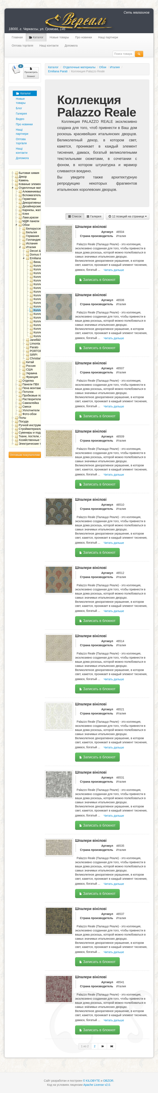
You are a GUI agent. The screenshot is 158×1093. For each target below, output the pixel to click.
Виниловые (39, 262)
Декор (21, 176)
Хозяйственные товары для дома (39, 440)
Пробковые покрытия (35, 395)
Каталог (36, 37)
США (27, 369)
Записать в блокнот (97, 280)
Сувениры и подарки (30, 432)
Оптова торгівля (22, 45)
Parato (32, 347)
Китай (28, 362)
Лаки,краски (28, 217)
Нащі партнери (108, 37)
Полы (20, 417)
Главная (17, 37)
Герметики (27, 199)
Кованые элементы (29, 184)
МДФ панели (29, 221)
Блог (19, 108)
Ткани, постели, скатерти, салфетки (40, 436)
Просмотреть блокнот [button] (31, 72)
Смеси (25, 406)
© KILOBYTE (91, 1080)
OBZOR (108, 1080)
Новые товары (59, 37)
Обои (24, 224)
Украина (29, 373)
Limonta (33, 343)
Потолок (26, 391)
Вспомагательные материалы (40, 195)
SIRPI (31, 354)
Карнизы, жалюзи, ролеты (38, 210)
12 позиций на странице (127, 216)
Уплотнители (29, 410)
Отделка (26, 380)
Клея (24, 213)
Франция (30, 377)
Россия (29, 365)
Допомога (71, 45)
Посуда (21, 421)
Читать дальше (114, 270)
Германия (30, 236)
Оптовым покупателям (25, 454)
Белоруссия (32, 228)
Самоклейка (29, 403)
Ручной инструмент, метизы (35, 425)
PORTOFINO (36, 351)
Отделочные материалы (33, 187)
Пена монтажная (32, 388)
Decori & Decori (38, 250)
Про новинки (83, 37)
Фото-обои (27, 414)
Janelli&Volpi (36, 339)
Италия (29, 247)
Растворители (30, 399)
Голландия (31, 239)
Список (74, 216)
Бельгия (29, 232)
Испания (30, 243)
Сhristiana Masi (38, 358)
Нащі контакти (48, 45)
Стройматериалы (28, 428)
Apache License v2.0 (96, 1084)
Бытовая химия (27, 173)
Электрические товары (32, 443)
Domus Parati (36, 254)
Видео (20, 119)
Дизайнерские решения (36, 206)
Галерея (21, 113)
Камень (22, 180)
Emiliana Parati (37, 258)
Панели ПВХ (29, 384)
